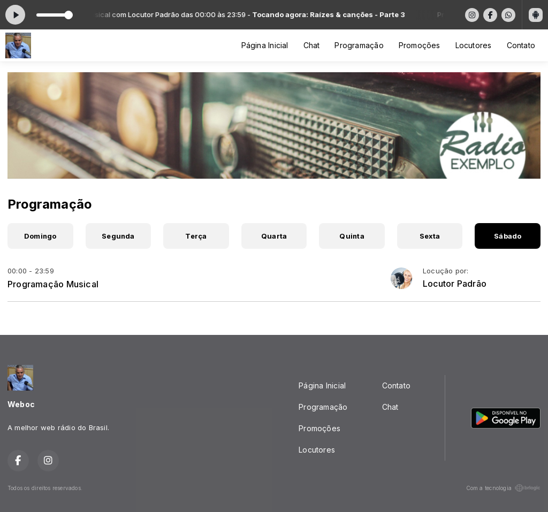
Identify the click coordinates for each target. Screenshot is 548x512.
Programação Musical (52, 284)
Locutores (473, 45)
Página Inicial (264, 45)
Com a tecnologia (503, 488)
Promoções (419, 45)
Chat (311, 45)
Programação (358, 45)
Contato (521, 45)
